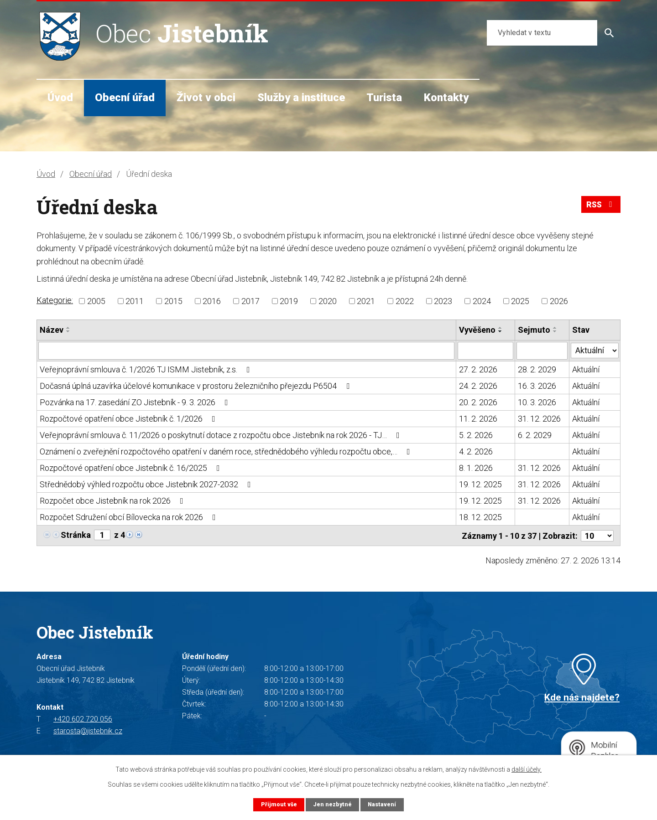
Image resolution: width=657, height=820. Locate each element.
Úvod (60, 97)
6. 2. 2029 (535, 434)
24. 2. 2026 (478, 385)
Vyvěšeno (477, 330)
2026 (559, 301)
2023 (443, 301)
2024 (482, 301)
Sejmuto (534, 330)
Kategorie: (54, 300)
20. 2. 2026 (478, 402)
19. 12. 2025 (480, 484)
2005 (96, 301)
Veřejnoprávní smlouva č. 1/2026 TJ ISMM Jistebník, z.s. (147, 369)
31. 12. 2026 (539, 418)
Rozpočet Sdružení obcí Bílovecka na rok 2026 (129, 516)
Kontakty (446, 97)
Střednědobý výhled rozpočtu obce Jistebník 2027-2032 (147, 484)
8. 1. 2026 (476, 467)
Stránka (76, 534)
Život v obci (206, 97)
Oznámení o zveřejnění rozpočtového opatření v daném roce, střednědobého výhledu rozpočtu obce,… (227, 451)
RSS (600, 206)
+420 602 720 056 (82, 718)
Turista (384, 97)
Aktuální (586, 369)
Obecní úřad (125, 97)
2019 (289, 301)
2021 (366, 301)
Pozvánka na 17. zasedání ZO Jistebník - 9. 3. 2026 (136, 402)
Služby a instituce (301, 97)
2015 (173, 301)
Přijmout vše (278, 804)
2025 (520, 301)
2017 (250, 301)
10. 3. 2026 (537, 402)
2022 (405, 301)
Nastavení (382, 804)
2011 (134, 301)
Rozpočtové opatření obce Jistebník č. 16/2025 (132, 467)
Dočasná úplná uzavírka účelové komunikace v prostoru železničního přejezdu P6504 (196, 385)
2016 (212, 301)
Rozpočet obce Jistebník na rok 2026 (113, 500)
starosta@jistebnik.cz (87, 730)
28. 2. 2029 (537, 369)
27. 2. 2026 (478, 369)
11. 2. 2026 (478, 418)
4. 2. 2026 (476, 451)
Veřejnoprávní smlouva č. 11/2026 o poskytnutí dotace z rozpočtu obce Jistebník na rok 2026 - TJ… (221, 434)
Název (51, 330)
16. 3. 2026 (537, 385)
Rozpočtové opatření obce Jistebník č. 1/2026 (129, 418)
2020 (327, 301)
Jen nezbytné (332, 804)
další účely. (526, 769)
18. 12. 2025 (480, 516)
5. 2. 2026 (476, 434)
